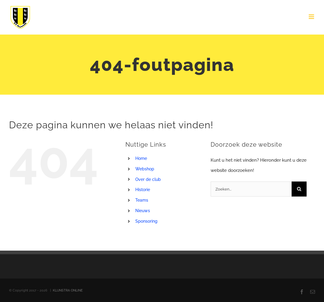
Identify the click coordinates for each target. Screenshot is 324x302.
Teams (141, 200)
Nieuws (142, 210)
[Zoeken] (299, 189)
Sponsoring (146, 221)
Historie (142, 189)
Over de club (148, 179)
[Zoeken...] (251, 189)
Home (141, 158)
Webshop (144, 168)
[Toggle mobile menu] (312, 17)
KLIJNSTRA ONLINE (68, 290)
